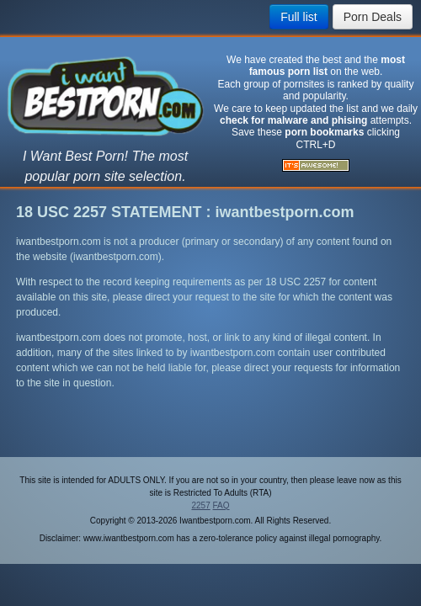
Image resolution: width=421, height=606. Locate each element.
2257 (200, 505)
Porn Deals (373, 17)
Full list (298, 17)
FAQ (221, 505)
